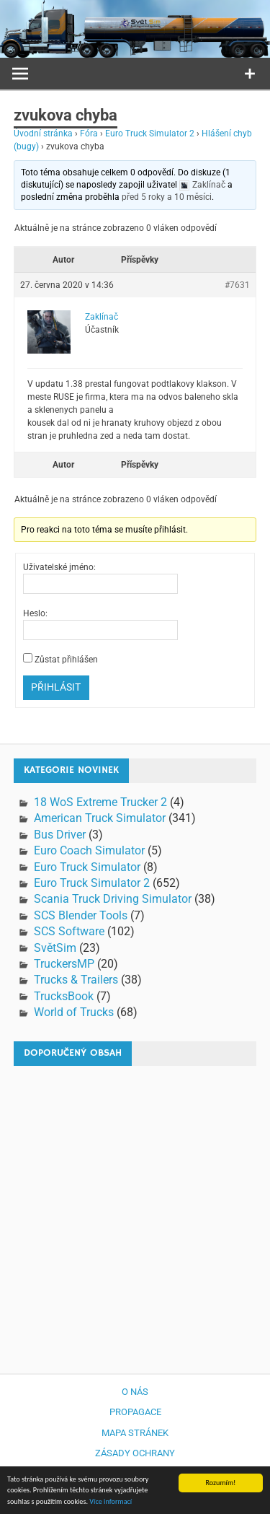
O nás (135, 1391)
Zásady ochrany (135, 1453)
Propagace (135, 1411)
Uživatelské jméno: (59, 567)
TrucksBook (64, 996)
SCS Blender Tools (80, 915)
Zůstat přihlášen (66, 660)
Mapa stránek (135, 1432)
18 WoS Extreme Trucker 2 (100, 802)
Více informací (110, 1504)
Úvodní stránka (43, 133)
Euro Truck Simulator (87, 867)
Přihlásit (56, 687)
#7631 (237, 285)
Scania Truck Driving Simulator (113, 899)
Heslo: (35, 613)
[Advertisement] (135, 1212)
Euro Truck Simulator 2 (149, 133)
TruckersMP (64, 964)
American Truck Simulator (100, 818)
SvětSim (55, 948)
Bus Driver (60, 834)
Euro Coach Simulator (89, 850)
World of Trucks (74, 1012)
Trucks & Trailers (76, 979)
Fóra (89, 133)
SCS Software (69, 931)
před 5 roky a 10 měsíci (167, 197)
